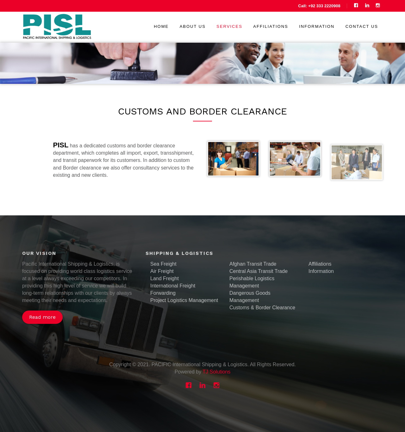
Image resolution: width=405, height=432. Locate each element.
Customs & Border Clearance (262, 307)
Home (161, 26)
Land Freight (164, 278)
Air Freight (162, 271)
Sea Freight (163, 264)
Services (229, 26)
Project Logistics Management (184, 300)
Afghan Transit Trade (253, 264)
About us (193, 26)
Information (316, 26)
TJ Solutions (216, 371)
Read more (42, 317)
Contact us (362, 26)
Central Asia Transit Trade (258, 271)
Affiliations (270, 26)
